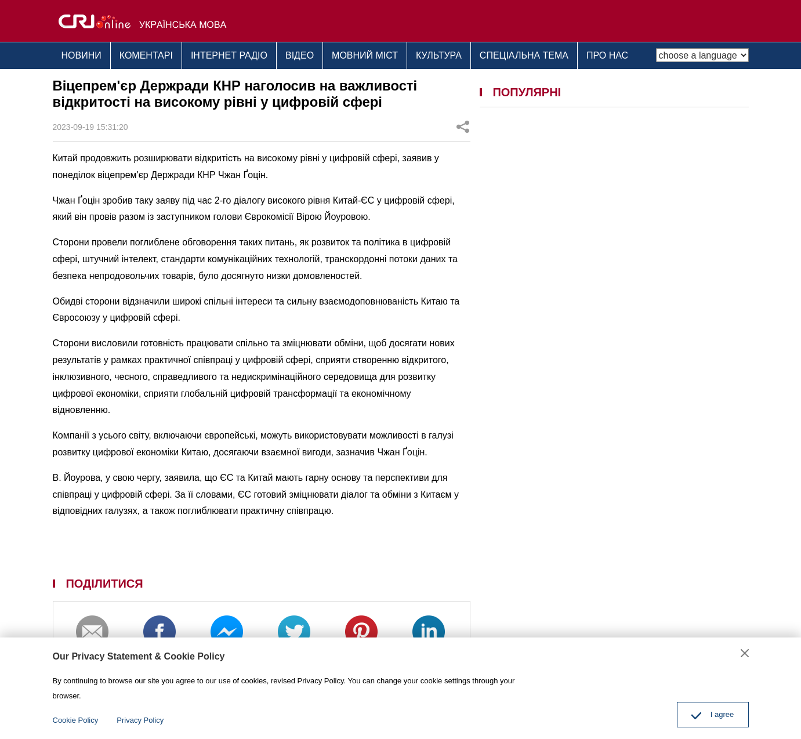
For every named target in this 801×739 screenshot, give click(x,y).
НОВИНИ (81, 55)
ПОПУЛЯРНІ (526, 92)
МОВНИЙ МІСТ (365, 55)
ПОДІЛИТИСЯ (104, 583)
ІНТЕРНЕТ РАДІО (229, 55)
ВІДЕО (299, 55)
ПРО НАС (607, 55)
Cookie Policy (76, 720)
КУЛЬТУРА (439, 55)
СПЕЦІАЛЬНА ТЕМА (524, 55)
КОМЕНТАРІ (146, 55)
